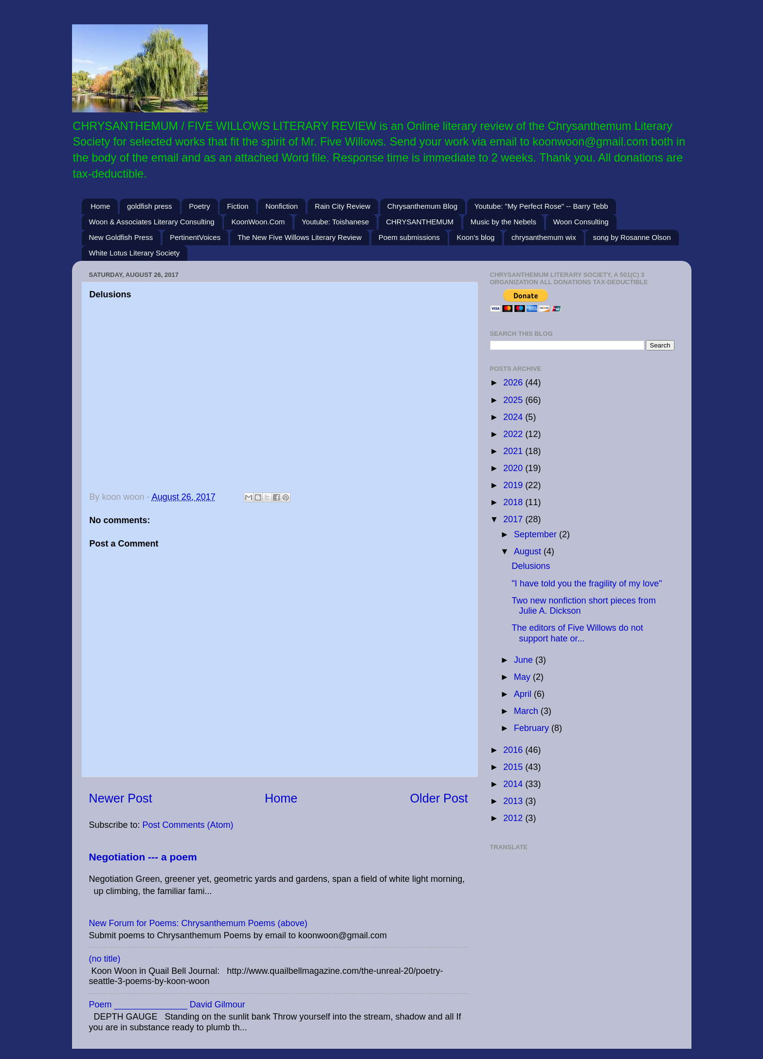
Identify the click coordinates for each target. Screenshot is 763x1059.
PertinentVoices (195, 237)
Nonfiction (281, 206)
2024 (514, 417)
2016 (514, 750)
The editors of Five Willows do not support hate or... (577, 633)
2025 (514, 400)
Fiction (237, 206)
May (523, 677)
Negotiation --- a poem (143, 856)
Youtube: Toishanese (335, 222)
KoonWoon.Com (258, 222)
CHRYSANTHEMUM (420, 222)
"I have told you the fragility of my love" (586, 583)
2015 (514, 767)
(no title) (105, 959)
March (527, 711)
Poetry (199, 206)
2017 (514, 519)
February (532, 728)
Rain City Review (342, 206)
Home (100, 206)
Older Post (439, 798)
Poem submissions (409, 237)
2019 (514, 485)
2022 (514, 434)
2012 (514, 818)
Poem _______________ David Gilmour (167, 1004)
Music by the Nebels (503, 222)
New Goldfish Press (121, 237)
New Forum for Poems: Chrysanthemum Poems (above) (198, 923)
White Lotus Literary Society (134, 253)
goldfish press (149, 206)
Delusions (530, 566)
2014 (514, 784)
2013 (514, 801)
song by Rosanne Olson (632, 237)
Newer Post (120, 798)
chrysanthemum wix (543, 237)
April (524, 694)
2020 (514, 468)
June (524, 660)
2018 (514, 502)
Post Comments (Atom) (188, 825)
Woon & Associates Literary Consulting (152, 222)
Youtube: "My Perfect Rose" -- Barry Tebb (541, 206)
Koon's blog (475, 237)
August (529, 551)
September (536, 534)
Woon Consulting (581, 222)
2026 (514, 382)
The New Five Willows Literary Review (299, 237)
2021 (514, 451)
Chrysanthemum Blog (422, 206)
